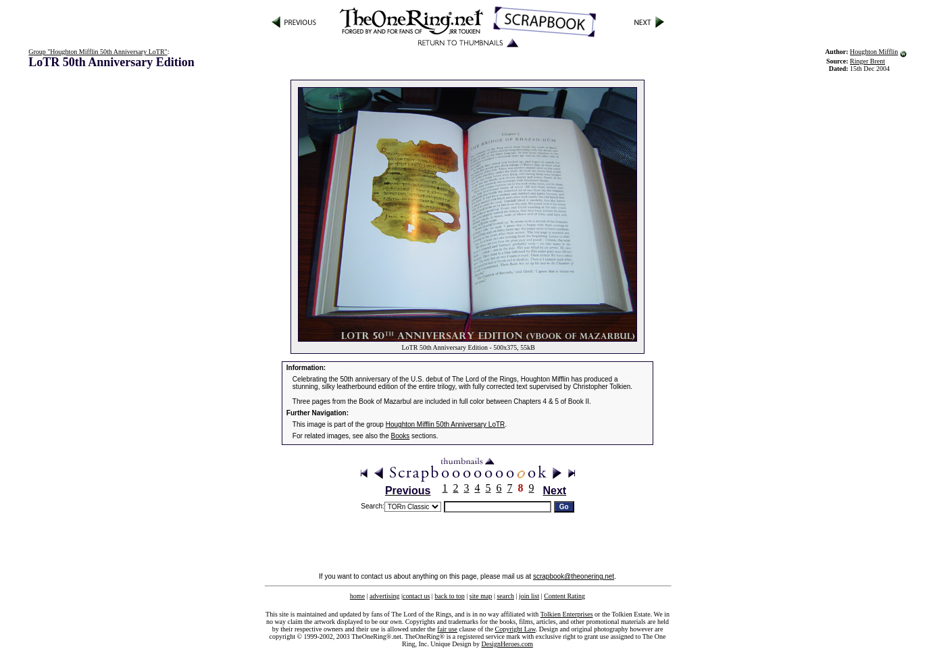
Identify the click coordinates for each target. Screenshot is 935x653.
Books (400, 436)
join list (529, 596)
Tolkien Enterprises (566, 614)
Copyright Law (515, 629)
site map (481, 596)
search (505, 596)
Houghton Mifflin (874, 51)
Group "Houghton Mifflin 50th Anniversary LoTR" (97, 51)
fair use (447, 629)
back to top (449, 596)
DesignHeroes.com (507, 644)
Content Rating (564, 596)
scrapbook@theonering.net (573, 576)
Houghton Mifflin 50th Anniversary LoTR (445, 424)
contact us (416, 596)
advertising (384, 596)
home (357, 596)
